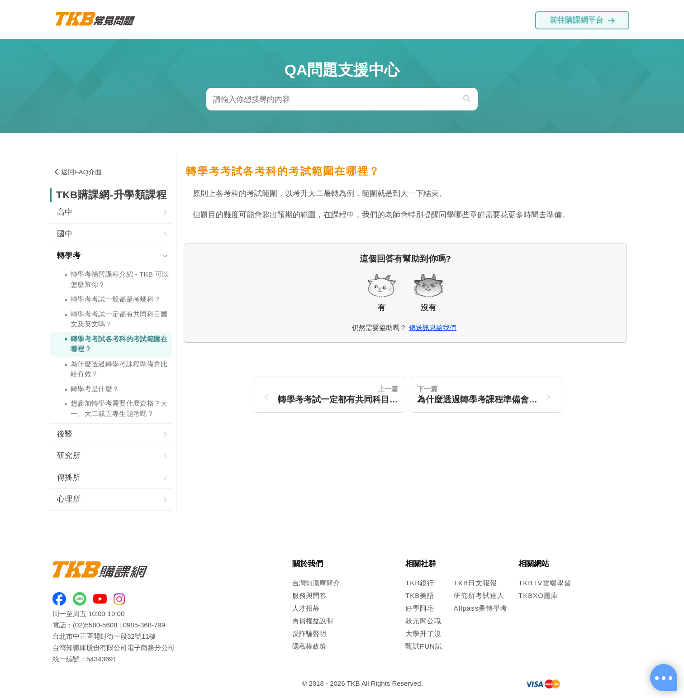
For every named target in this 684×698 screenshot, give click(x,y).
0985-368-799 (144, 625)
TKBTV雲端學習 (544, 583)
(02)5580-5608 (95, 625)
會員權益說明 (312, 621)
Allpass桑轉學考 (481, 608)
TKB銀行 (419, 583)
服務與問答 (309, 595)
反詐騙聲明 (309, 633)
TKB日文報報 (475, 583)
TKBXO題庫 (538, 595)
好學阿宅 (419, 608)
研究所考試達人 (479, 595)
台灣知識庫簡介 (316, 583)
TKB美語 (419, 595)
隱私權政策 (309, 646)
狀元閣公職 (423, 621)
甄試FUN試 (423, 646)
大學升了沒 (423, 633)
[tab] (111, 213)
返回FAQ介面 (78, 172)
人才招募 (305, 608)
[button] (111, 213)
